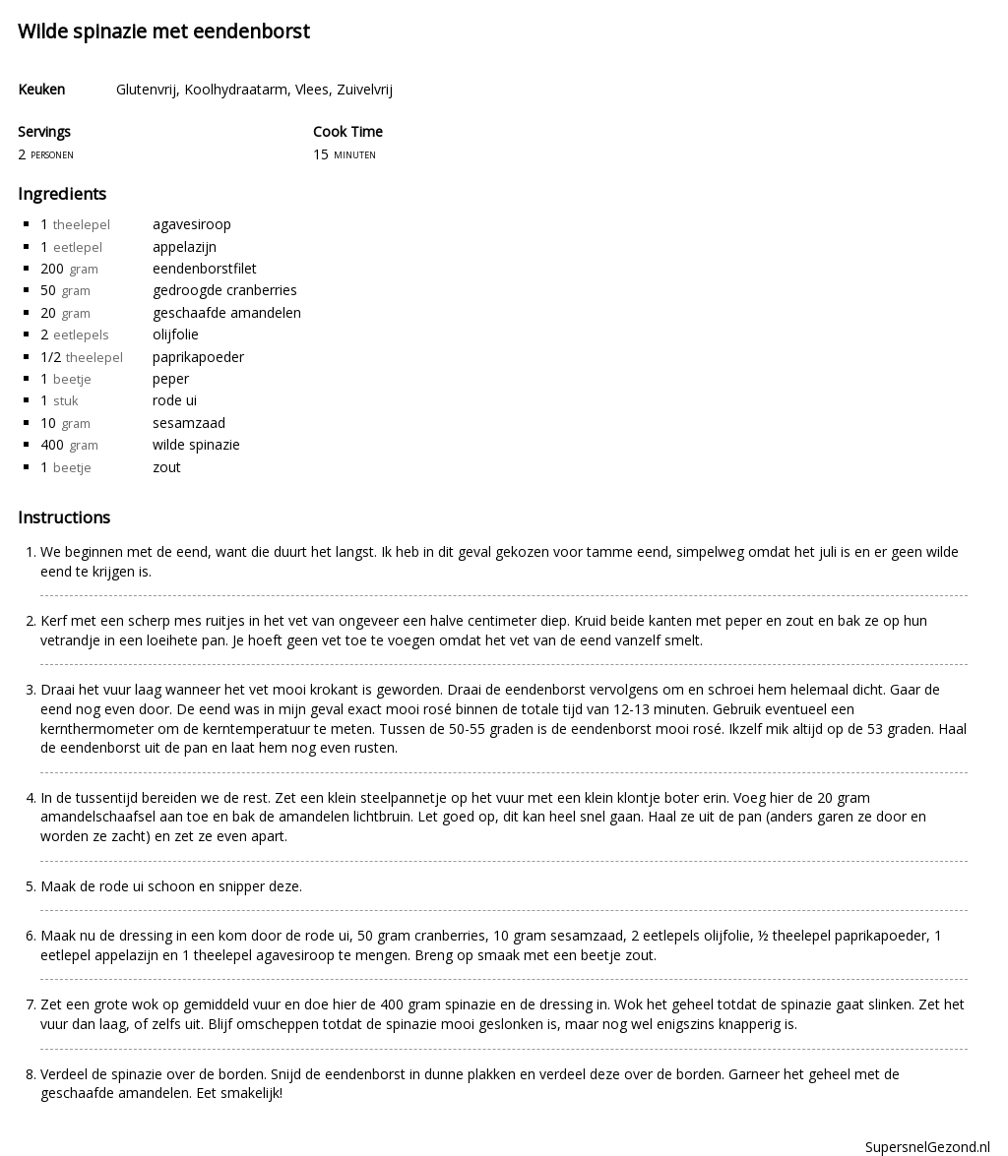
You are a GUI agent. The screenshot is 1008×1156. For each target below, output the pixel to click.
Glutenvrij (146, 89)
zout (167, 466)
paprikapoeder (198, 356)
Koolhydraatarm (235, 89)
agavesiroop (192, 223)
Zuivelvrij (365, 89)
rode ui (175, 400)
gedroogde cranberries (225, 289)
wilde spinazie (196, 444)
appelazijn (185, 246)
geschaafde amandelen (227, 312)
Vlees (312, 89)
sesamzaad (189, 422)
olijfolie (176, 334)
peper (171, 378)
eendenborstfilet (205, 268)
